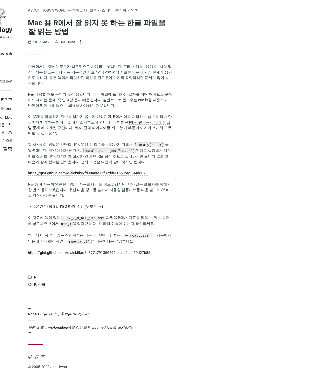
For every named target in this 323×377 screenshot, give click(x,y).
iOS (55, 133)
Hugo (32, 126)
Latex (31, 109)
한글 (87, 284)
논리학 (39, 141)
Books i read (37, 118)
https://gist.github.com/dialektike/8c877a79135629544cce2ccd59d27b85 (134, 252)
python (38, 133)
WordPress (47, 109)
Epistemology (38, 30)
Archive (50, 82)
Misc (17, 109)
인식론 (44, 126)
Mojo (54, 118)
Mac (13, 141)
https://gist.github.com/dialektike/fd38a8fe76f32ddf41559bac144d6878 (133, 173)
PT (55, 125)
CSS (21, 118)
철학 (53, 149)
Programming (19, 133)
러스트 (53, 141)
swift (42, 149)
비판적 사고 (17, 126)
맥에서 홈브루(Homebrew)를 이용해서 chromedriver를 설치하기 (145, 330)
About (79, 10)
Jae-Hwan (113, 42)
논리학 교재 (123, 10)
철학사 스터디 (146, 10)
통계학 (26, 141)
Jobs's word (99, 10)
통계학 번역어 (172, 10)
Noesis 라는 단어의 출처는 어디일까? (145, 311)
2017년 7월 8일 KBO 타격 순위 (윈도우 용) (113, 206)
